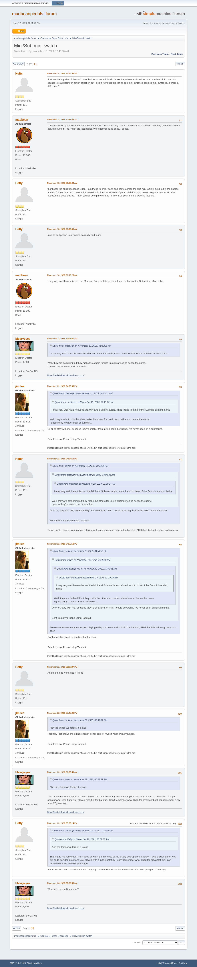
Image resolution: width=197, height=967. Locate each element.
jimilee (19, 386)
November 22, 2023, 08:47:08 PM (62, 713)
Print (180, 64)
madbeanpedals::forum (34, 13)
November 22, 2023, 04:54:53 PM (62, 459)
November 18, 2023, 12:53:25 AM (62, 119)
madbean (21, 119)
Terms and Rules (169, 963)
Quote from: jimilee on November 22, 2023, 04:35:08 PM (80, 466)
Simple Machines (34, 963)
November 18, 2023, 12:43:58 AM (62, 73)
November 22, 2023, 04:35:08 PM (62, 386)
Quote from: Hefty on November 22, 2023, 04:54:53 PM (79, 551)
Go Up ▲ (183, 963)
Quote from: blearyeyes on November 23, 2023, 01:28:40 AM (82, 830)
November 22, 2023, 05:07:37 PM (62, 667)
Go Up (16, 928)
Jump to (137, 942)
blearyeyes (22, 338)
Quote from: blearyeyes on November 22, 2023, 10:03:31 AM (82, 393)
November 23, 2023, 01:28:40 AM (62, 772)
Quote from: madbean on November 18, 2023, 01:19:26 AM (81, 346)
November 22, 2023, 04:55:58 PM (62, 544)
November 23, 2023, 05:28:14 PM (62, 823)
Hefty (19, 73)
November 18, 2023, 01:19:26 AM (62, 275)
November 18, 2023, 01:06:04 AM (62, 183)
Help (159, 963)
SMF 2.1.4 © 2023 (18, 963)
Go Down (18, 64)
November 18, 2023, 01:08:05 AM (62, 229)
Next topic (177, 54)
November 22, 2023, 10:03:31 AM (62, 339)
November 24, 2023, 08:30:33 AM (62, 883)
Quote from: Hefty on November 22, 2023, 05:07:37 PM (79, 720)
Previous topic (160, 54)
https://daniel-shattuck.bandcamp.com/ (65, 375)
